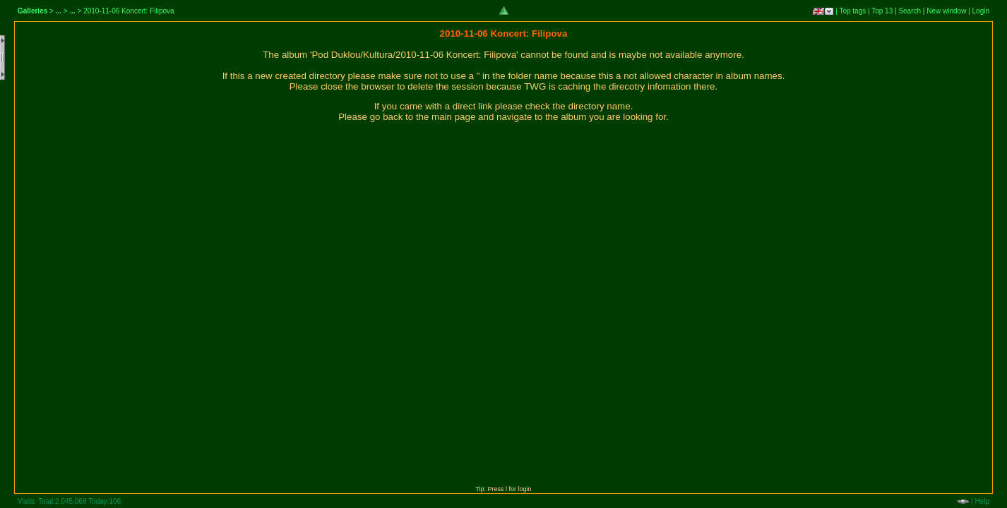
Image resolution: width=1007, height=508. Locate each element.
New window (946, 11)
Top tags (852, 11)
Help (982, 501)
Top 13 (882, 11)
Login (980, 11)
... (58, 11)
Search (909, 11)
